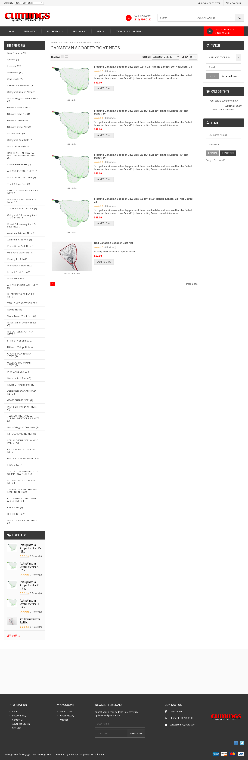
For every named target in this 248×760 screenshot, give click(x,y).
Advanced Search (230, 76)
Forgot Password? (215, 160)
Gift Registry (30, 31)
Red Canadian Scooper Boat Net (113, 243)
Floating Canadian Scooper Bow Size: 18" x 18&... (30, 548)
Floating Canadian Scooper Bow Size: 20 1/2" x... (29, 567)
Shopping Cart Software (91, 754)
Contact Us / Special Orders (129, 31)
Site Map (16, 728)
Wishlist (64, 719)
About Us (101, 31)
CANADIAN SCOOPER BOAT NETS (80, 42)
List (66, 56)
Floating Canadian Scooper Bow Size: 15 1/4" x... (29, 604)
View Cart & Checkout (223, 109)
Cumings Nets (44, 754)
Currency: (8, 3)
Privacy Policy (80, 31)
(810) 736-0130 (142, 19)
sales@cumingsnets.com (182, 724)
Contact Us (18, 719)
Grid (62, 56)
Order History (67, 715)
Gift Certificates (55, 31)
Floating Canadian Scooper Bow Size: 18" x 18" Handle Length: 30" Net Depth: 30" (143, 66)
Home (11, 31)
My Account (66, 711)
